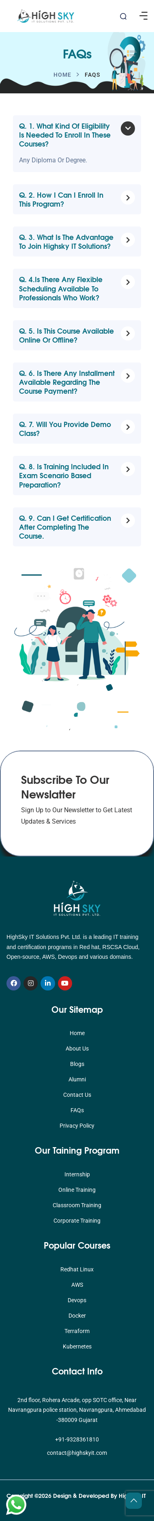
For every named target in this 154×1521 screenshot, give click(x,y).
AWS (77, 1285)
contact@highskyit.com (77, 1453)
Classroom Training (77, 1205)
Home (62, 74)
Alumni (77, 1079)
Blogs (77, 1064)
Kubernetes (77, 1346)
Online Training (77, 1190)
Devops (77, 1300)
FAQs (77, 1110)
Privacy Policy (77, 1125)
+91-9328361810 (77, 1439)
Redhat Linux (77, 1269)
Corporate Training (77, 1220)
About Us (77, 1048)
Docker (77, 1315)
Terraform (77, 1331)
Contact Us (77, 1095)
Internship (77, 1174)
